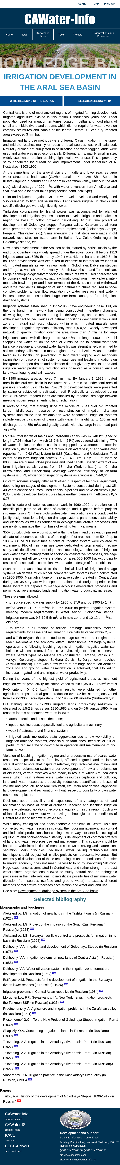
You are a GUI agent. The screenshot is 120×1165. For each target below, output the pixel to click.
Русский (109, 3)
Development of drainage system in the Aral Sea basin (58, 891)
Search (83, 3)
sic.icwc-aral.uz (68, 1159)
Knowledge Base (43, 35)
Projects (77, 34)
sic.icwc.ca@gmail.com (73, 1155)
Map (96, 3)
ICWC (11, 1137)
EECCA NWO (17, 1148)
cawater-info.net (87, 1159)
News (24, 34)
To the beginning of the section (31, 101)
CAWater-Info (16, 1116)
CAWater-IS (15, 1126)
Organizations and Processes (103, 35)
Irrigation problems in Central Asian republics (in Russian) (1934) (51, 992)
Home (9, 34)
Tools (61, 34)
